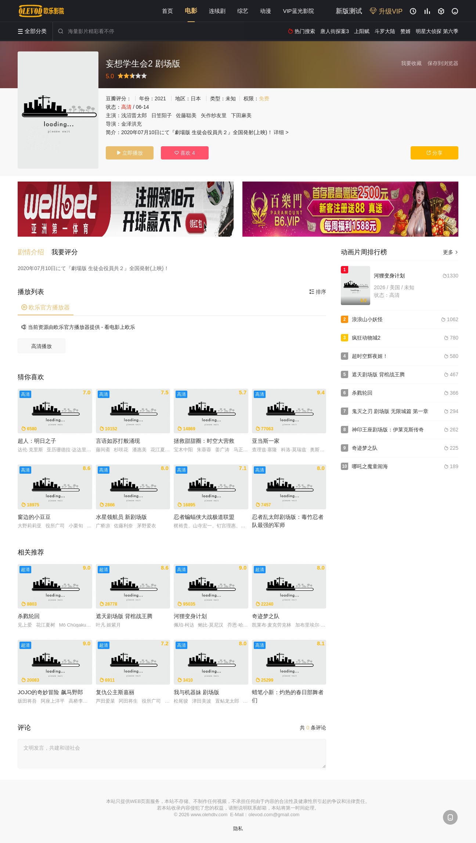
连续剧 (217, 11)
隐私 (238, 828)
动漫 (265, 11)
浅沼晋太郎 (134, 115)
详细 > (281, 132)
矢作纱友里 (214, 115)
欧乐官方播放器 (45, 307)
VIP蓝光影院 (298, 11)
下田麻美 (241, 115)
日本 (196, 98)
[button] (34, 252)
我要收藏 (411, 63)
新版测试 (349, 11)
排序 (317, 292)
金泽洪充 (131, 124)
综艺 (242, 11)
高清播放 (41, 346)
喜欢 (184, 153)
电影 (191, 10)
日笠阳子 (161, 115)
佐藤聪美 (186, 115)
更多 (450, 252)
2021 (160, 98)
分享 (434, 153)
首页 (167, 11)
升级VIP (386, 11)
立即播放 (129, 153)
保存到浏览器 (443, 63)
